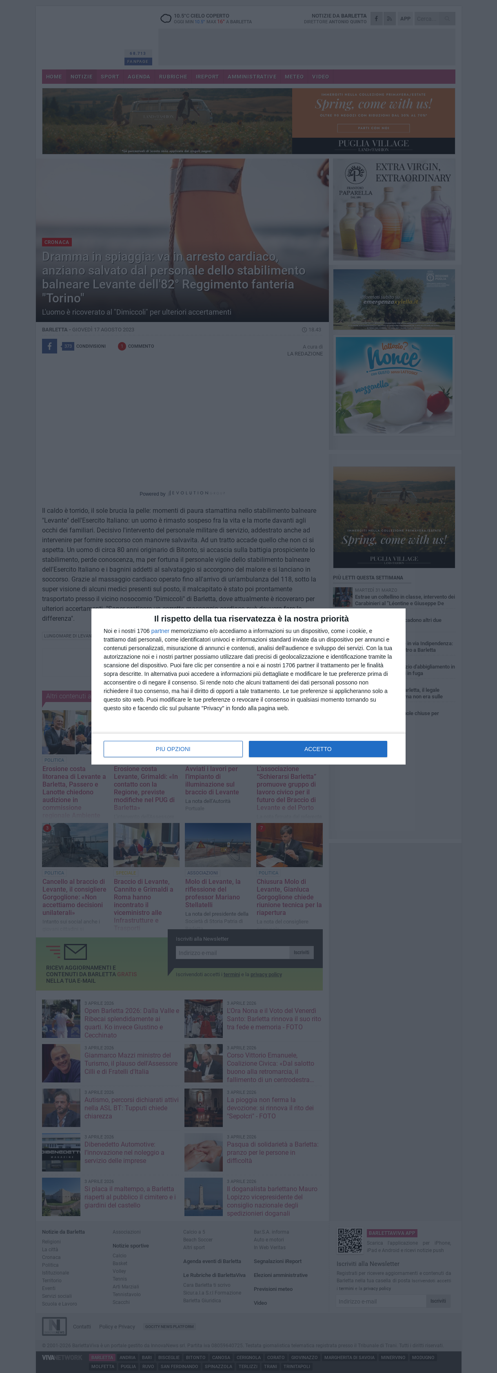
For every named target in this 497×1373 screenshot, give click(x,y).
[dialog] (248, 686)
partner (160, 631)
